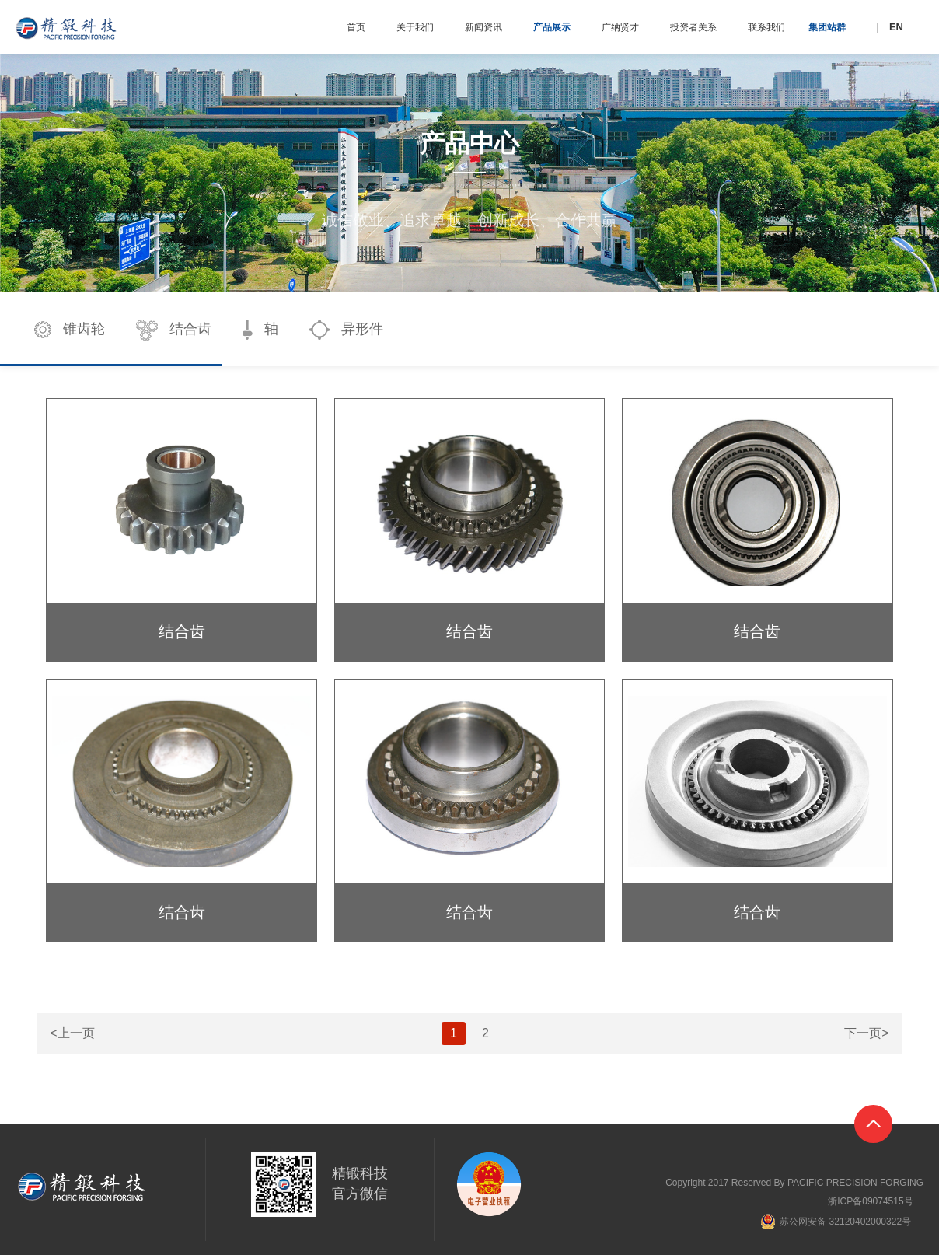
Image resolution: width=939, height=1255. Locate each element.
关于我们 (415, 27)
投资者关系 (693, 27)
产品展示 (552, 27)
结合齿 (173, 330)
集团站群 (827, 27)
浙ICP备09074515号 (870, 1201)
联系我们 (766, 27)
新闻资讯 (483, 27)
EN (896, 27)
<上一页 (72, 1033)
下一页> (866, 1033)
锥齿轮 (69, 329)
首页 (356, 27)
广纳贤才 (620, 27)
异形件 (346, 330)
